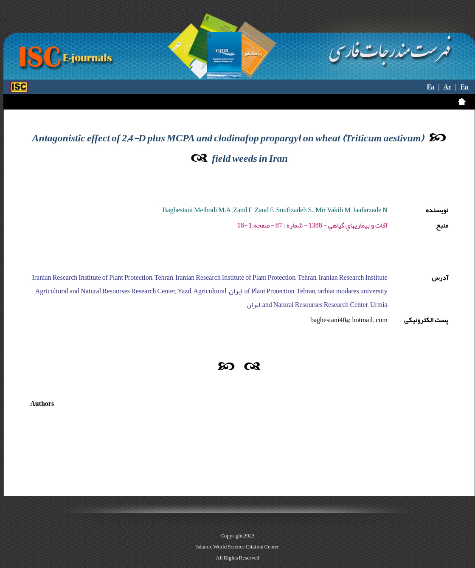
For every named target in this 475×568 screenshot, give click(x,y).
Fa (431, 87)
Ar (448, 87)
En (464, 87)
